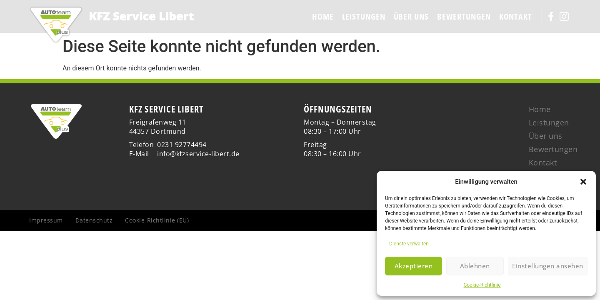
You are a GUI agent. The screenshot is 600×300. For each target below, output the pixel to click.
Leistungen (363, 16)
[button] (583, 182)
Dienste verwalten (409, 244)
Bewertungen (464, 16)
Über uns (411, 16)
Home (323, 16)
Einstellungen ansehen (547, 266)
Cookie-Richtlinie (481, 285)
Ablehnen (475, 266)
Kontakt (515, 16)
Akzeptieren (414, 266)
